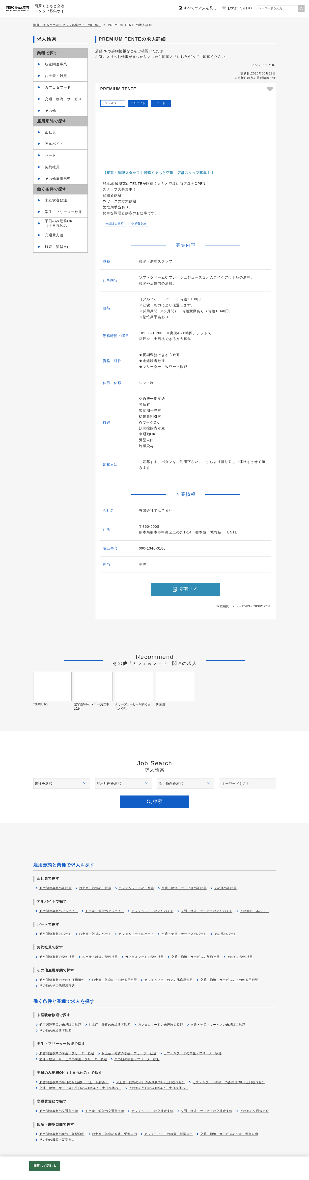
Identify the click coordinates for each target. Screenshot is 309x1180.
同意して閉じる (44, 1166)
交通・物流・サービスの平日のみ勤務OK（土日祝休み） (80, 1088)
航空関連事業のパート (55, 934)
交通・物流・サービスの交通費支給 (206, 1111)
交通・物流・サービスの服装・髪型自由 (229, 1134)
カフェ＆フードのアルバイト (152, 911)
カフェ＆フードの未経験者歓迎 (160, 1024)
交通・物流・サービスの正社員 (184, 888)
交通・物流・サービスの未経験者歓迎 (218, 1024)
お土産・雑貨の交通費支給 (104, 1111)
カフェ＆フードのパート (136, 934)
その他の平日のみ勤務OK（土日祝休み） (158, 1088)
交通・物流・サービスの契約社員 (195, 957)
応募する (185, 589)
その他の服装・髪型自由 (57, 1139)
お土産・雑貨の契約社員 (100, 957)
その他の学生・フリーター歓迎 (137, 1059)
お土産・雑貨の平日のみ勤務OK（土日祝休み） (150, 1082)
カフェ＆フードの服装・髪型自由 (168, 1134)
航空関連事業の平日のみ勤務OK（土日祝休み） (74, 1082)
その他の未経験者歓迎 (55, 1030)
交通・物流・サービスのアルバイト (206, 911)
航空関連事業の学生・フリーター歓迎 (66, 1053)
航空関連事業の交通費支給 (58, 1111)
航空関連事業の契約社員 (57, 957)
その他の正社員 (225, 888)
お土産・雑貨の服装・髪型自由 (114, 1134)
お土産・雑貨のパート (95, 934)
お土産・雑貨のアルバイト (104, 911)
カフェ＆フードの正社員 (136, 888)
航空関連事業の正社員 (55, 888)
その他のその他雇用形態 (57, 985)
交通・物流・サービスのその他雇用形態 (229, 980)
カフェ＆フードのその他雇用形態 (168, 980)
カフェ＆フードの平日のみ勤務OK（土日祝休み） (229, 1082)
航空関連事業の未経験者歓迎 (60, 1024)
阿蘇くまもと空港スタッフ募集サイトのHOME (67, 25)
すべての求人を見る (200, 8)
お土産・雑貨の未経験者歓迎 (110, 1024)
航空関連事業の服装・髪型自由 (61, 1134)
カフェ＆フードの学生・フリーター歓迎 (193, 1053)
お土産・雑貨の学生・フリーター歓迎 (129, 1053)
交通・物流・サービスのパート (184, 934)
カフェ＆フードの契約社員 (144, 957)
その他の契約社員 (240, 957)
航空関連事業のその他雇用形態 (61, 980)
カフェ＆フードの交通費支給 (152, 1111)
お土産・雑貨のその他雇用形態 (114, 980)
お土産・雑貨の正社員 (95, 888)
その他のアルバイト (254, 911)
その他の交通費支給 (254, 1111)
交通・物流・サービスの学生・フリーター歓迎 (73, 1059)
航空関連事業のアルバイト (58, 911)
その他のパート (225, 934)
